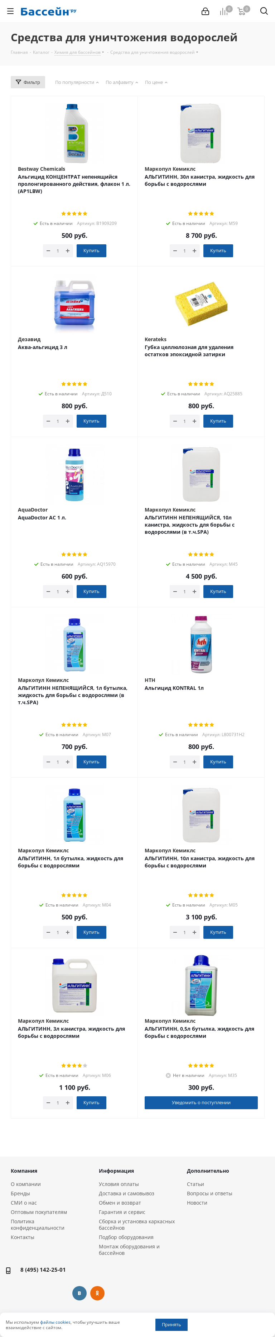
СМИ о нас (24, 1202)
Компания (24, 1170)
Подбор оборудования (126, 1237)
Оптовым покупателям (39, 1212)
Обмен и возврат (120, 1202)
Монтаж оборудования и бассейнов (129, 1249)
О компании (26, 1184)
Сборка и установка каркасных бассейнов (137, 1224)
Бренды (20, 1193)
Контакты (22, 1237)
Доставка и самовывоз (126, 1193)
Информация (116, 1170)
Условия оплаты (119, 1184)
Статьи (195, 1184)
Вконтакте (79, 1293)
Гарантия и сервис (122, 1212)
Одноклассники (97, 1293)
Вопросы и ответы (209, 1193)
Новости (197, 1202)
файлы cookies (55, 1322)
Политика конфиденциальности (37, 1224)
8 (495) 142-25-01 (43, 1269)
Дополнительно (208, 1170)
